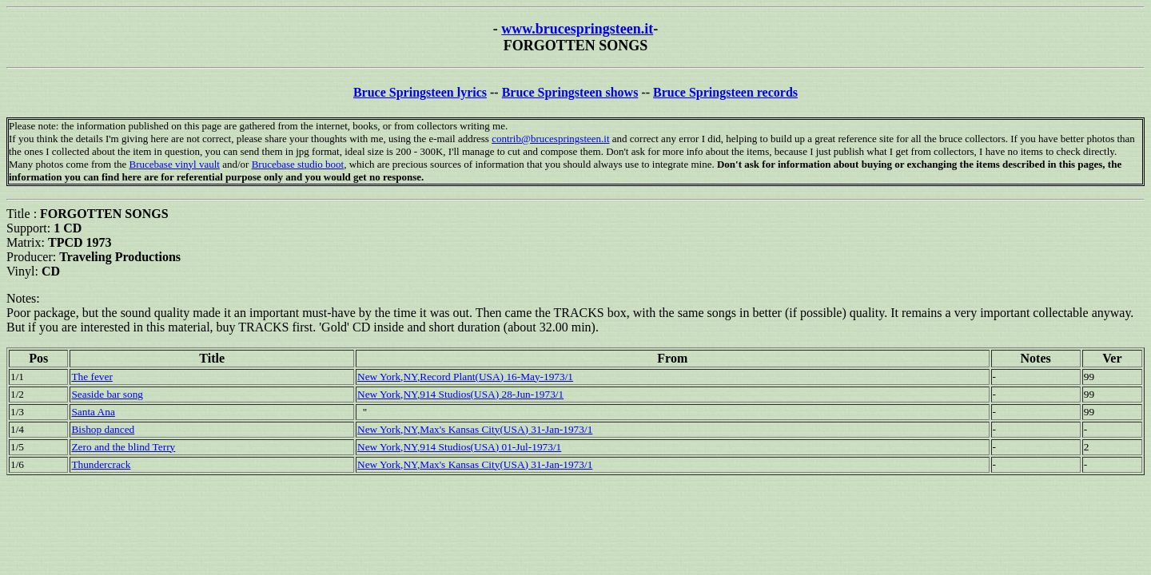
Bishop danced (102, 429)
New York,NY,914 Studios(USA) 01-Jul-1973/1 (459, 447)
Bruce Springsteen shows (570, 92)
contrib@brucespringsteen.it (550, 139)
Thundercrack (100, 464)
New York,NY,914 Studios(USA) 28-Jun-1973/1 (460, 394)
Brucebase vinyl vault (174, 164)
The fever (91, 377)
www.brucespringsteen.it (577, 29)
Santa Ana (92, 412)
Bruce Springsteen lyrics (420, 92)
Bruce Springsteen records (725, 92)
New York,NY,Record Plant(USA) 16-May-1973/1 (465, 377)
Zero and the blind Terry (123, 447)
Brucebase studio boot (298, 164)
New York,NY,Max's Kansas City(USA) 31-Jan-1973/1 (474, 429)
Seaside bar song (107, 394)
